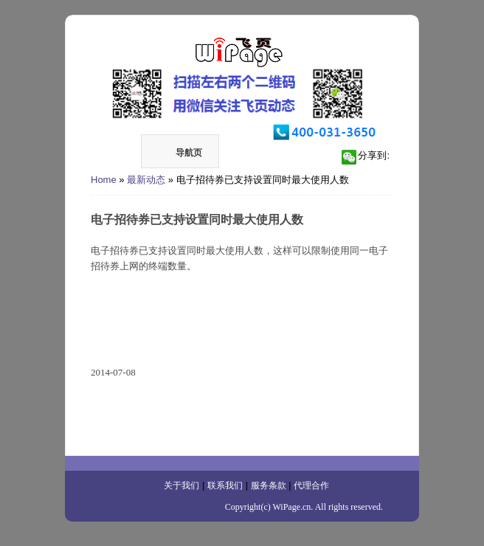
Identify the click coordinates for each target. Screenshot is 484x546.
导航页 (179, 153)
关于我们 (181, 485)
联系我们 (225, 485)
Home (104, 179)
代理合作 (311, 485)
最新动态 (146, 179)
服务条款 (268, 485)
